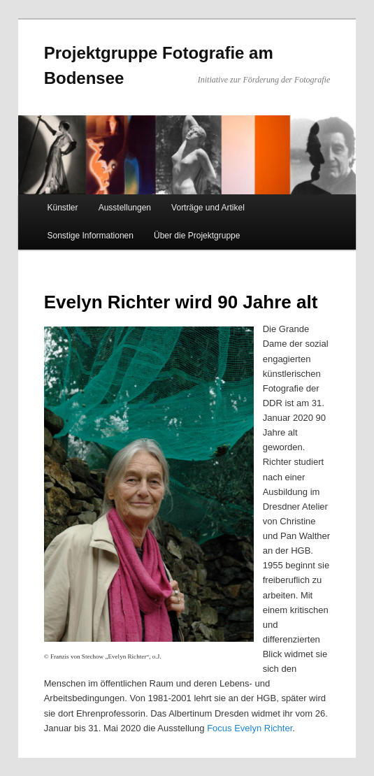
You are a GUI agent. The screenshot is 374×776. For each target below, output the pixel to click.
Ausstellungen (125, 208)
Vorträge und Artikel (208, 208)
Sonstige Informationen (91, 235)
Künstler (63, 208)
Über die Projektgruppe (197, 235)
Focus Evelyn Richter (249, 728)
